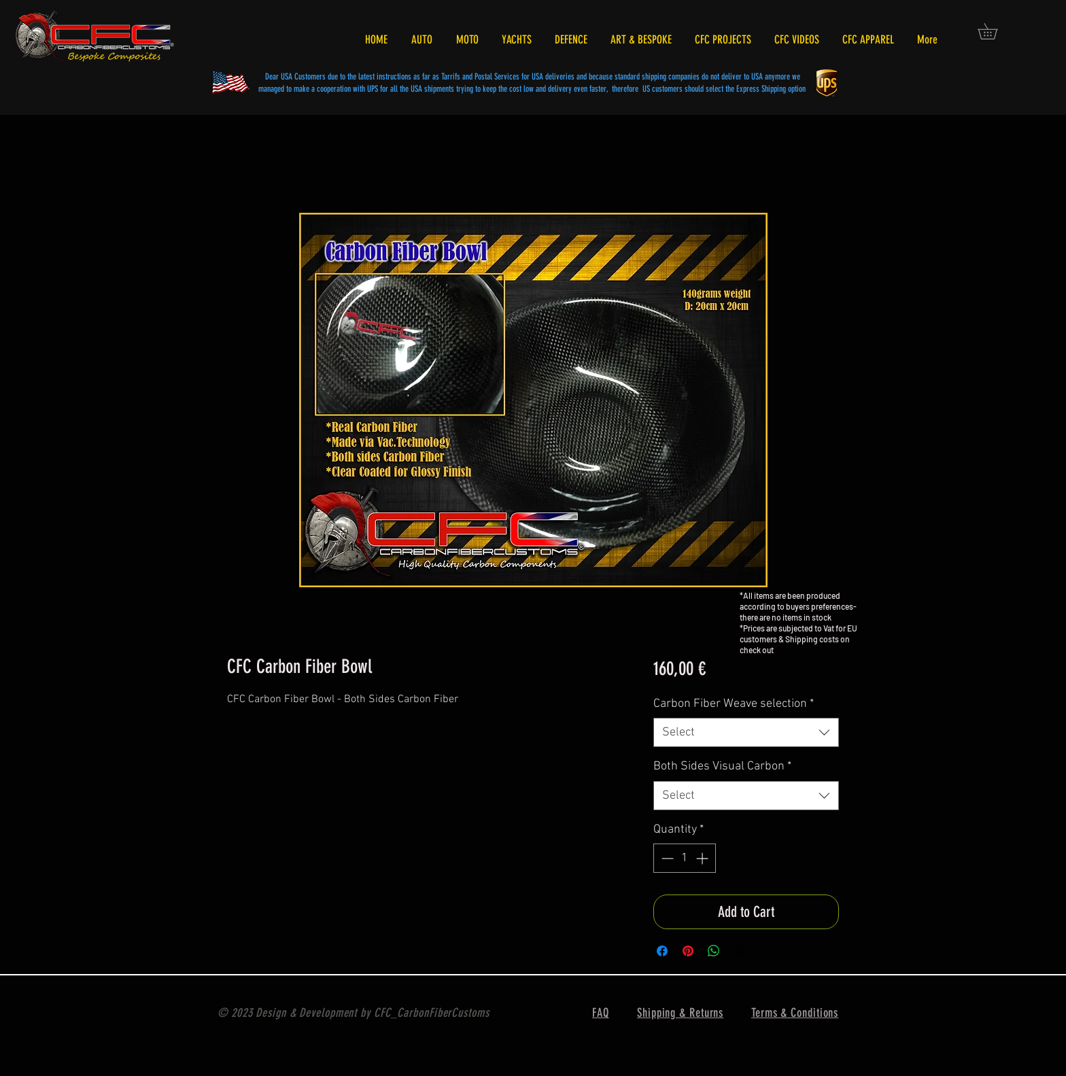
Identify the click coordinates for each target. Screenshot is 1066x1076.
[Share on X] (740, 951)
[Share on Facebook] (662, 951)
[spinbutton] (684, 858)
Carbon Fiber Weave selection (733, 704)
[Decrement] (665, 858)
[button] (995, 31)
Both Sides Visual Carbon (722, 766)
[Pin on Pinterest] (688, 951)
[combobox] (746, 732)
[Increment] (703, 858)
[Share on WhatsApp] (714, 951)
